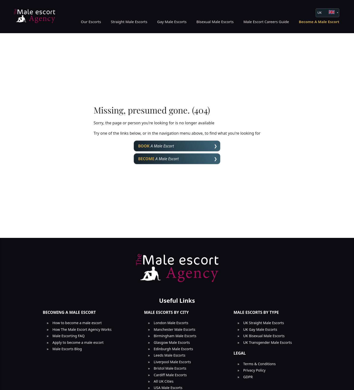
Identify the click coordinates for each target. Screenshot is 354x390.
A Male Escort (156, 146)
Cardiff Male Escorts (170, 375)
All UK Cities (163, 381)
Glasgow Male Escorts (172, 342)
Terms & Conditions (259, 363)
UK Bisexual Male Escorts (263, 335)
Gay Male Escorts (172, 21)
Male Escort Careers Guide (266, 21)
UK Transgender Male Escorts (267, 342)
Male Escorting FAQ (68, 335)
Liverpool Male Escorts (172, 362)
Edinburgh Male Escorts (173, 349)
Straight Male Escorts (129, 21)
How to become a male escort (77, 322)
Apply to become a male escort (77, 342)
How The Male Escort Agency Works (81, 329)
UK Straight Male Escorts (263, 322)
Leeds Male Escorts (169, 355)
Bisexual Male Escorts (215, 21)
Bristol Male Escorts (170, 368)
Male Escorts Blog (67, 349)
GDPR (248, 377)
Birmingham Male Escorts (175, 335)
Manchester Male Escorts (174, 329)
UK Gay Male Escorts (260, 329)
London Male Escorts (171, 322)
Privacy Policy (254, 370)
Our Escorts (91, 21)
